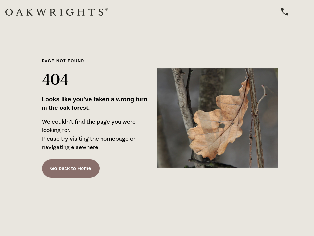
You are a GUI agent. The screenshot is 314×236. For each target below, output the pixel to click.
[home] (56, 12)
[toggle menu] (302, 11)
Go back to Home (70, 168)
